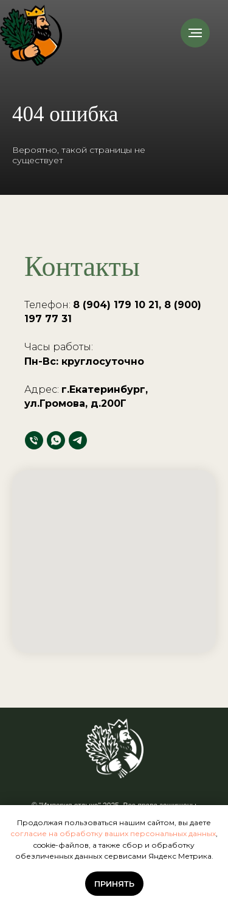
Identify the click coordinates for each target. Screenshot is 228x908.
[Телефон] (34, 440)
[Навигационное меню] (195, 33)
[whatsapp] (56, 440)
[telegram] (78, 440)
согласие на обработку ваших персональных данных (113, 833)
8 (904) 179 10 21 (116, 305)
